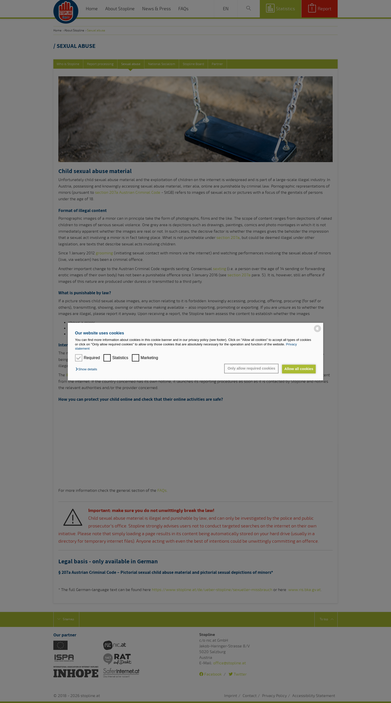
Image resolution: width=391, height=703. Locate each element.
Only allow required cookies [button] (249, 369)
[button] (87, 369)
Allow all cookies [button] (298, 369)
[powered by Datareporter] (317, 331)
